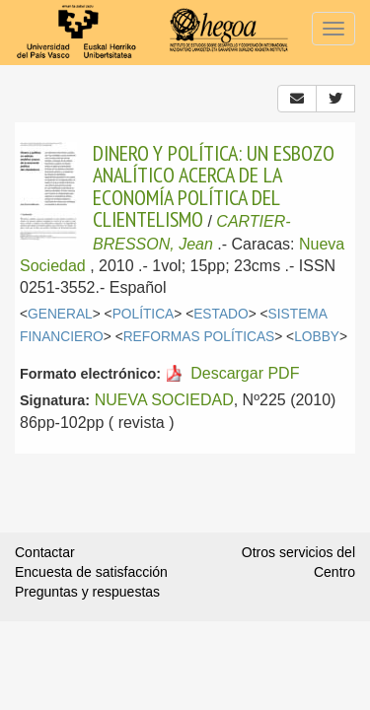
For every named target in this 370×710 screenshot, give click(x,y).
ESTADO (221, 314)
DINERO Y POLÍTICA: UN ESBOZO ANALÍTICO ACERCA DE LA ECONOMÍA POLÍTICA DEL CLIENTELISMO (213, 186)
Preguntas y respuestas (87, 592)
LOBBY (316, 336)
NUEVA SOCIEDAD (164, 399)
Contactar (45, 552)
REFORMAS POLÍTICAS (199, 336)
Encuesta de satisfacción (91, 572)
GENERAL (60, 314)
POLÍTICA (143, 314)
